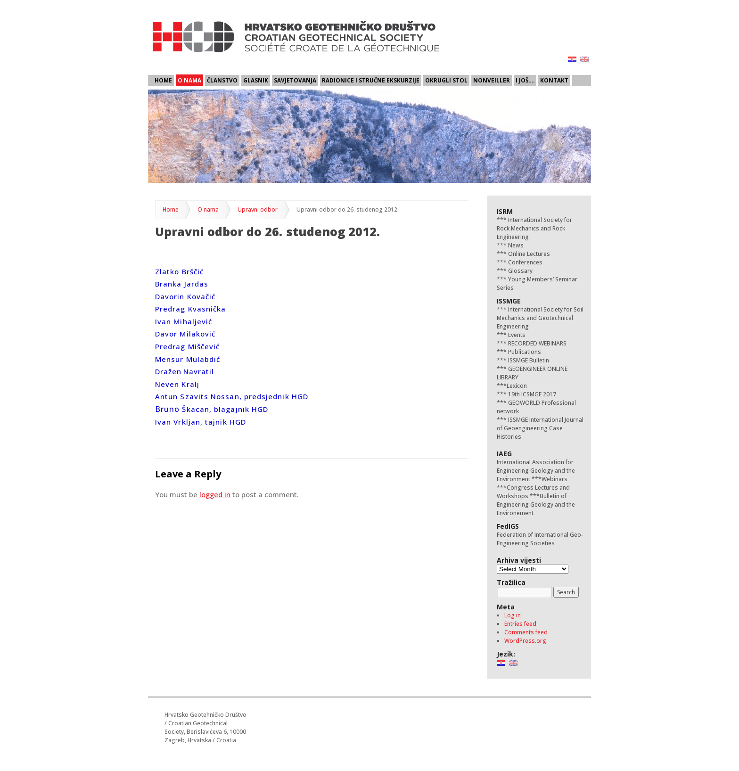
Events (516, 335)
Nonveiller (491, 80)
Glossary (520, 271)
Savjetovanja (295, 80)
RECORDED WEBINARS (537, 343)
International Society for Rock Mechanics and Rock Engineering (534, 228)
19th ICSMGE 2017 (531, 394)
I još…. (525, 80)
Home (163, 80)
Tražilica (511, 582)
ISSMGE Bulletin (528, 360)
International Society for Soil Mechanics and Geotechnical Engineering (540, 317)
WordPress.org (525, 641)
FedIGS (508, 526)
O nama (189, 80)
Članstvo (222, 80)
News (515, 245)
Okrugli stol (446, 80)
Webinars (554, 479)
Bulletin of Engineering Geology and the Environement (536, 504)
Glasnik (255, 80)
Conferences (524, 262)
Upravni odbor (258, 209)
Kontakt (554, 80)
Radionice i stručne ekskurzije (370, 80)
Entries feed (520, 624)
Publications (524, 352)
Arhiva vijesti (519, 560)
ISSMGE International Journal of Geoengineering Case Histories (540, 428)
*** (502, 335)
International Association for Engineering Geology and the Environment (536, 470)
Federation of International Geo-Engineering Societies (540, 539)
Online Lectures (528, 254)
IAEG (504, 453)
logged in (214, 494)
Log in (512, 615)
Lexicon (517, 386)
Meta (506, 606)
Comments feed (526, 632)
